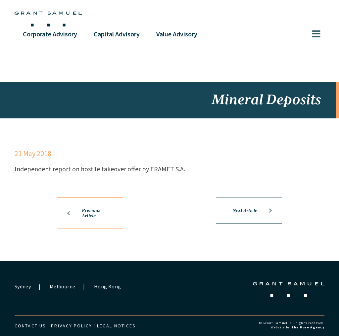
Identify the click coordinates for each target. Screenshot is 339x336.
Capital (117, 34)
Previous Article (83, 213)
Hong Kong (107, 286)
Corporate (50, 34)
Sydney (23, 286)
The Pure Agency (307, 327)
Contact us (30, 326)
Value (176, 34)
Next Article (252, 210)
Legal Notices (116, 326)
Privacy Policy (71, 326)
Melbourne (62, 286)
